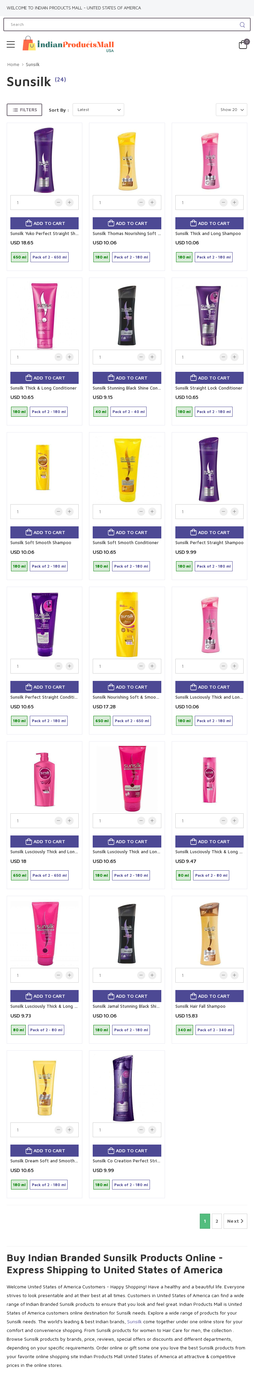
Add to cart (48, 223)
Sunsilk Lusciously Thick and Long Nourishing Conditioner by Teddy (160, 851)
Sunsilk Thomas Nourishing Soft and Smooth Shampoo (147, 233)
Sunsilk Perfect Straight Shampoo (209, 542)
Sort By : (59, 110)
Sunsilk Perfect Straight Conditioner (47, 697)
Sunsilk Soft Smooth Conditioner (126, 542)
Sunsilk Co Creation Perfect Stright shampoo (138, 1160)
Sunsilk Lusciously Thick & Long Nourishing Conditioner (65, 1006)
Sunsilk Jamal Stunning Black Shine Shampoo (137, 1006)
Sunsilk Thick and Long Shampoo (208, 233)
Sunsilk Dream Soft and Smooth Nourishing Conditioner (66, 1160)
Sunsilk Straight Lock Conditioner (208, 388)
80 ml (183, 875)
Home (13, 64)
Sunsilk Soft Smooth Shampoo (40, 542)
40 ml (100, 411)
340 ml (184, 1030)
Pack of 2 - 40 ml (128, 411)
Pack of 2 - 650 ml (49, 257)
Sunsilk (33, 64)
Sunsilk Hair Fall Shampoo (200, 1006)
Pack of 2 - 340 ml (214, 1030)
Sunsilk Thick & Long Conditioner (43, 388)
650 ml (19, 257)
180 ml (101, 257)
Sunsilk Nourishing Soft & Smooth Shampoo (136, 697)
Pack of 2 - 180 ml (131, 257)
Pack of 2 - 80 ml (211, 875)
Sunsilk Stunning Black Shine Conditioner (133, 388)
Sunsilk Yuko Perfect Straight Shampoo (49, 233)
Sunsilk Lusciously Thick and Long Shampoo (53, 851)
